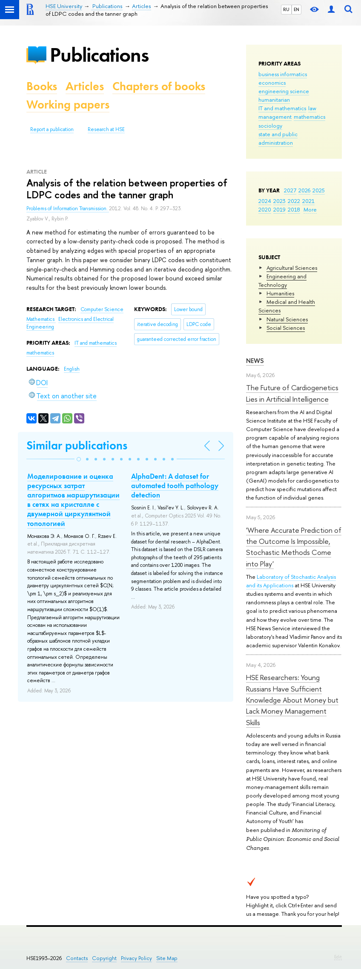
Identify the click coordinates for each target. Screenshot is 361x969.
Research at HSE (106, 129)
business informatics (282, 74)
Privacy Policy (136, 958)
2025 (318, 190)
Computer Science (101, 309)
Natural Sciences (287, 319)
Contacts (77, 958)
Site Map (167, 958)
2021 (308, 201)
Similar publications (76, 445)
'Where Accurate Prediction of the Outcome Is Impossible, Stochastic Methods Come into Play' (293, 547)
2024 (264, 201)
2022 (294, 201)
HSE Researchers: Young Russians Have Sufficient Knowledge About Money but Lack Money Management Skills (292, 699)
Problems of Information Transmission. (67, 208)
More (310, 209)
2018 (294, 209)
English (72, 369)
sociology (270, 125)
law (312, 108)
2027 (290, 190)
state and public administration (278, 138)
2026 (304, 190)
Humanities (280, 293)
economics (272, 82)
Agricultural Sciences (291, 268)
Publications (99, 55)
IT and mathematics (282, 108)
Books (41, 86)
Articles (85, 86)
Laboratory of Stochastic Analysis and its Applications (291, 581)
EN (296, 9)
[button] (78, 459)
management (275, 116)
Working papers (67, 104)
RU (286, 9)
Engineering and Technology (282, 280)
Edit (338, 957)
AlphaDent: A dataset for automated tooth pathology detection (174, 486)
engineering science (283, 91)
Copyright (104, 958)
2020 (264, 209)
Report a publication (52, 129)
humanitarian (274, 99)
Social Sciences (285, 328)
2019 (279, 209)
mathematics (309, 116)
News (255, 360)
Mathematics (41, 319)
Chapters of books (158, 86)
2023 (279, 201)
